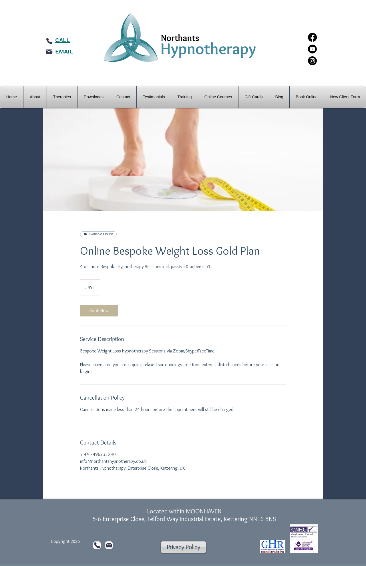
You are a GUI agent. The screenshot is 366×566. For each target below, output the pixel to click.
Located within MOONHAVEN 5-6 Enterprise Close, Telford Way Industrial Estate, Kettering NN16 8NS (184, 515)
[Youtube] (312, 49)
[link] (99, 310)
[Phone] (49, 41)
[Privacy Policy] (183, 547)
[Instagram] (312, 60)
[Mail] (49, 51)
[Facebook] (312, 37)
